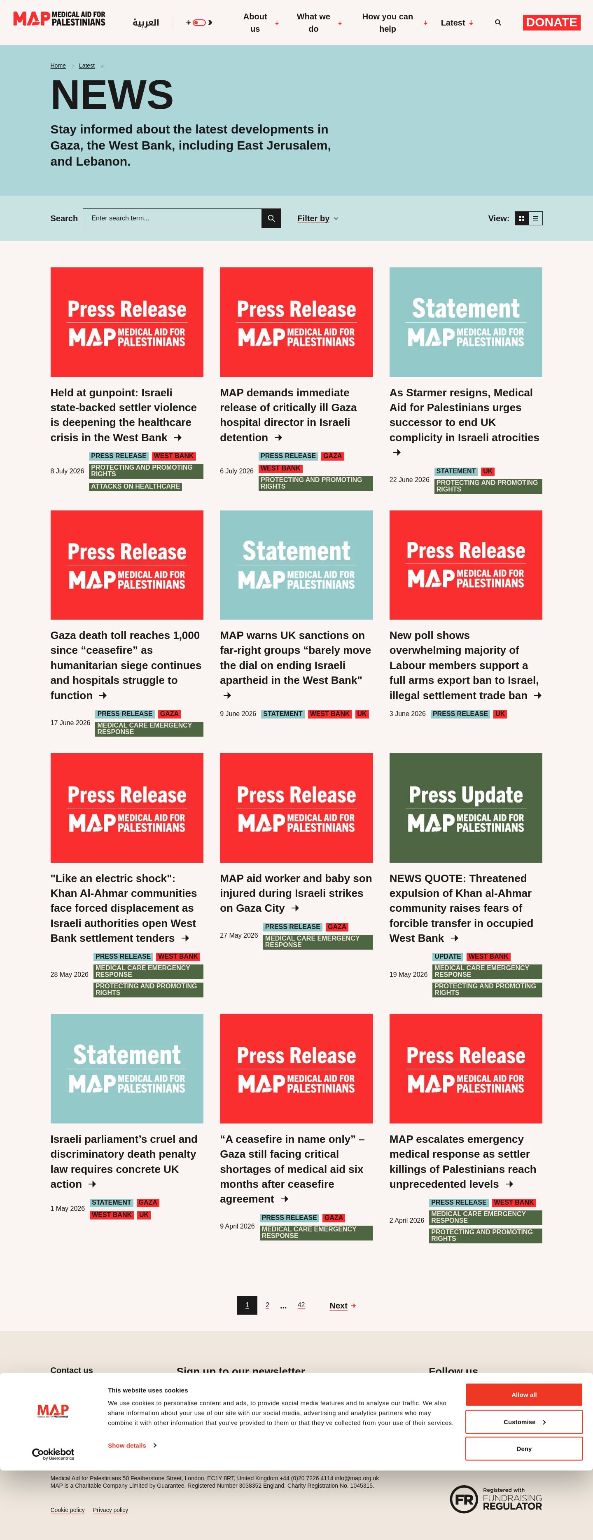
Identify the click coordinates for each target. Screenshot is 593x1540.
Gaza (332, 455)
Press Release (118, 455)
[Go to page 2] (267, 1305)
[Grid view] (522, 218)
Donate (551, 22)
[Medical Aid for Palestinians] (59, 22)
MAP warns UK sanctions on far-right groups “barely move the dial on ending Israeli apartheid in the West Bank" (295, 664)
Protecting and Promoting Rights (142, 470)
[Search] (271, 218)
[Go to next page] (342, 1306)
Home (58, 65)
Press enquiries (81, 1434)
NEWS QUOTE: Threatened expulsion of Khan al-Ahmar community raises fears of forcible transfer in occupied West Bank (462, 908)
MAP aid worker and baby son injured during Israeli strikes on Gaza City (296, 893)
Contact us (72, 1370)
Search (64, 218)
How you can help (395, 22)
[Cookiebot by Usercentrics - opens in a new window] (53, 1524)
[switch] (199, 22)
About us (261, 22)
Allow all (524, 1463)
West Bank (174, 455)
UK (488, 471)
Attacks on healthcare (135, 486)
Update (447, 956)
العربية (146, 22)
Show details (127, 1514)
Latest (457, 22)
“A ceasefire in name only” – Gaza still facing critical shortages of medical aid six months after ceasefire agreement (292, 1169)
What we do (320, 22)
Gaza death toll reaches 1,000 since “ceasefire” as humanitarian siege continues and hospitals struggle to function (126, 665)
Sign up (205, 1416)
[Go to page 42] (301, 1305)
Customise (525, 1491)
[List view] (536, 218)
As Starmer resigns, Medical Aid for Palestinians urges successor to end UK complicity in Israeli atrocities (464, 421)
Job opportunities (85, 1417)
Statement (456, 471)
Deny (524, 1517)
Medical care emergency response (144, 728)
